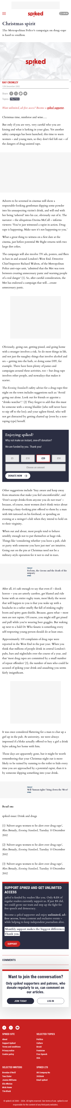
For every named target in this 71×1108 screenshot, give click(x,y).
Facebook (4, 1028)
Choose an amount (35, 467)
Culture (39, 1043)
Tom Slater (7, 1076)
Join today (20, 1001)
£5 (12, 458)
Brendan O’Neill (9, 1072)
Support (12, 943)
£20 (43, 458)
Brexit (39, 1047)
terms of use (51, 1101)
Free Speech (41, 1054)
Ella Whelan (7, 1084)
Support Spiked (9, 1043)
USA (38, 1058)
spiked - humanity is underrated (35, 14)
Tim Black (6, 1091)
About (4, 1039)
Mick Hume (7, 1087)
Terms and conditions (11, 1047)
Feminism (40, 1050)
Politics (15, 99)
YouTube (17, 1028)
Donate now (15, 475)
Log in (64, 13)
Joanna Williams (9, 1080)
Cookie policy (8, 1054)
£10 (28, 458)
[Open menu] (4, 13)
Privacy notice (8, 1050)
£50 (59, 458)
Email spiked (41, 1080)
